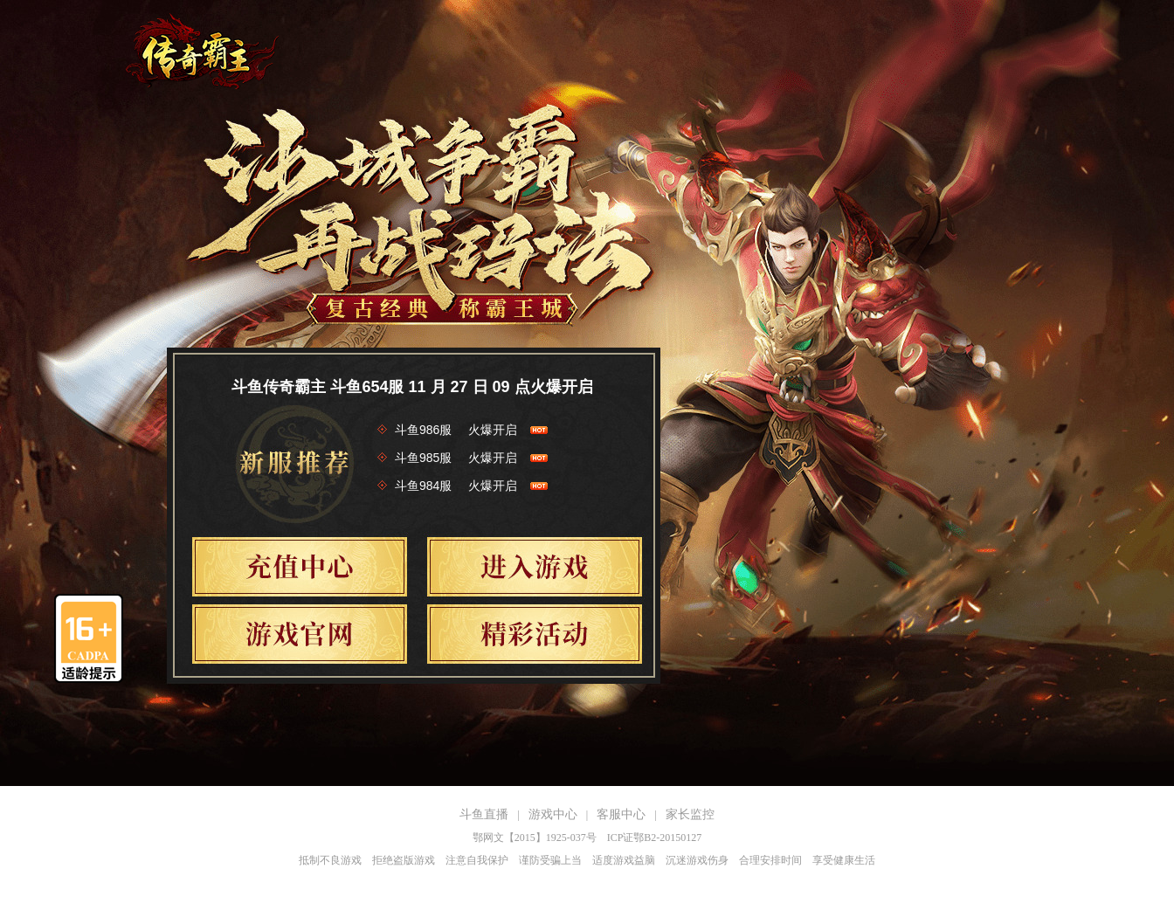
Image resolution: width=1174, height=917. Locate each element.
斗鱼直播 (483, 814)
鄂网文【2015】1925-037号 (535, 837)
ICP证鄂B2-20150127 (654, 837)
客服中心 (621, 814)
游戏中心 (552, 814)
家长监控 (690, 814)
